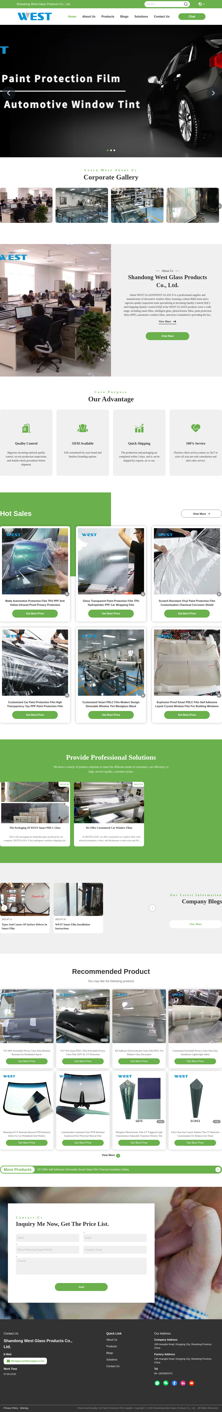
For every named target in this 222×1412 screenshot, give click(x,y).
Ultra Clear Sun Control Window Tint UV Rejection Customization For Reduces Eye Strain (195, 1134)
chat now (167, 336)
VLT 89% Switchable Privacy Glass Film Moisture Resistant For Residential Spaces (26, 1053)
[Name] (186, 4)
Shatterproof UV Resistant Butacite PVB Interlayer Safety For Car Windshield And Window (26, 1134)
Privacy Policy (11, 1408)
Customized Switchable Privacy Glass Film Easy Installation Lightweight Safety (195, 1053)
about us (88, 16)
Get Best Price (26, 1061)
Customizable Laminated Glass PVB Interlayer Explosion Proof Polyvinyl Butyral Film (83, 1134)
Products (111, 1346)
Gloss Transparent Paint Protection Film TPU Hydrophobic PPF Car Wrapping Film (111, 603)
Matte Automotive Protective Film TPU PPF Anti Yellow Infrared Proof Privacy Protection (35, 603)
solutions (141, 16)
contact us (162, 16)
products (107, 16)
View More (167, 322)
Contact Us (112, 1366)
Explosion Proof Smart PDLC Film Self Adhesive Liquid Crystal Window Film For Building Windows (187, 704)
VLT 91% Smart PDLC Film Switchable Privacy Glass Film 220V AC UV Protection (83, 1053)
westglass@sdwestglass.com (25, 1361)
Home (72, 16)
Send (81, 1287)
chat (192, 16)
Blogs (109, 1353)
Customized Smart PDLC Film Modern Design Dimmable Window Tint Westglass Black (111, 704)
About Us (111, 1339)
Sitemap (24, 1408)
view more (201, 513)
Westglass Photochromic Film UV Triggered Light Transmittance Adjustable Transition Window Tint (139, 1134)
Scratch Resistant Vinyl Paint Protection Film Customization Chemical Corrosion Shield (187, 603)
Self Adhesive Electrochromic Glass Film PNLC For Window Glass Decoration (139, 1053)
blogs (124, 16)
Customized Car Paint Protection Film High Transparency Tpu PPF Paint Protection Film (35, 704)
